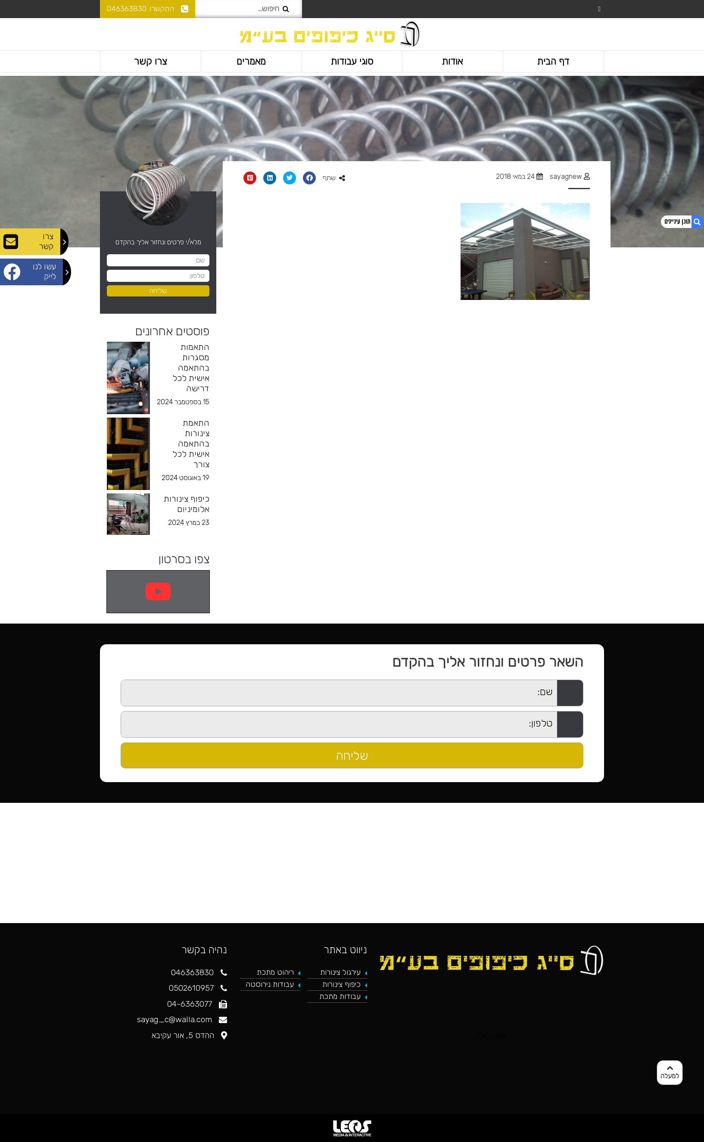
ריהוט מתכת (275, 972)
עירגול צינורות (340, 972)
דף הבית (554, 61)
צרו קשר (150, 61)
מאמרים (251, 61)
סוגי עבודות (352, 61)
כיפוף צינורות (341, 984)
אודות (452, 61)
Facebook (492, 1036)
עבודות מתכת (340, 996)
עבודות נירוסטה (270, 984)
